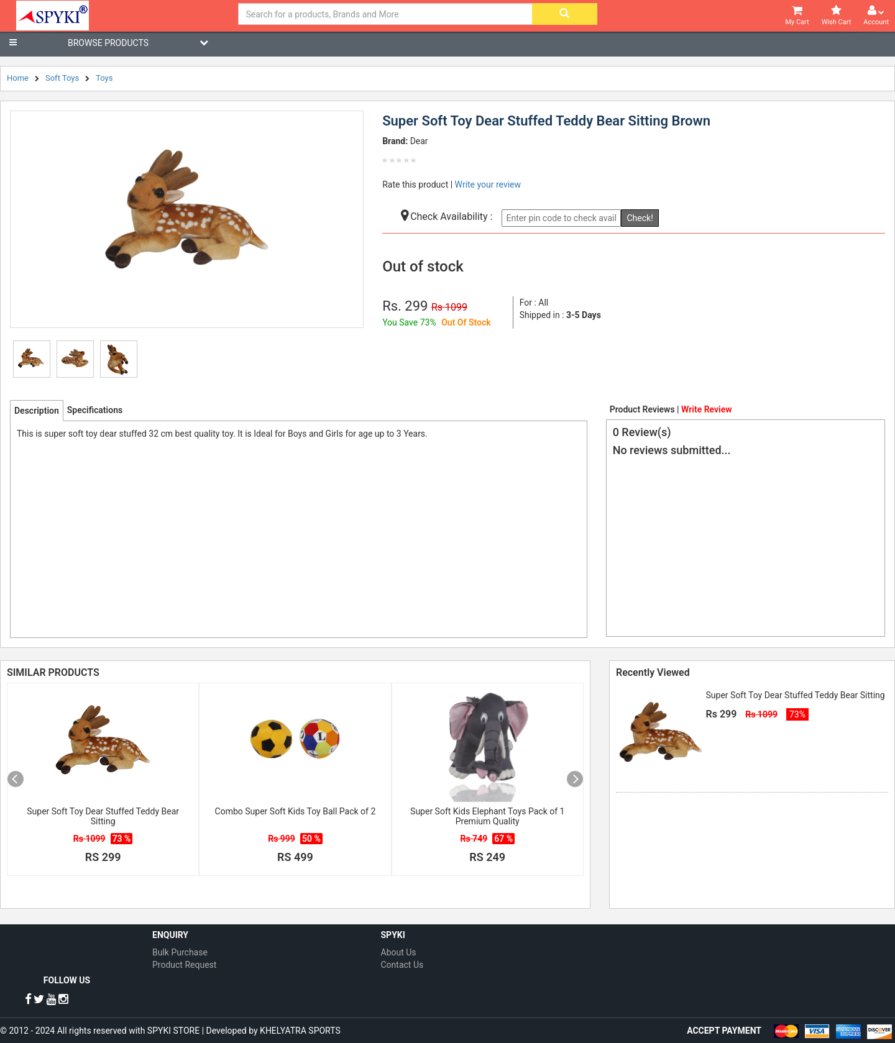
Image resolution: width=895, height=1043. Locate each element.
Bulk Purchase (180, 952)
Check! (639, 218)
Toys (104, 78)
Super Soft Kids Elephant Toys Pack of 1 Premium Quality (487, 816)
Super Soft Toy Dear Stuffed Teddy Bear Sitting (103, 816)
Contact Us (402, 965)
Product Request (184, 965)
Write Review (706, 409)
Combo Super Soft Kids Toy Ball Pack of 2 (295, 811)
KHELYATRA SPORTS (300, 1031)
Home (18, 78)
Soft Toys (62, 78)
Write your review (488, 184)
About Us (398, 952)
